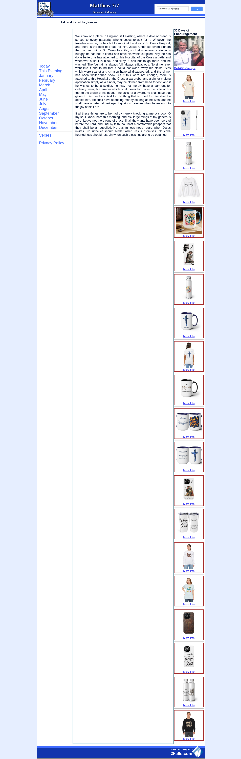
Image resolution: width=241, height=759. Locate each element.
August (45, 108)
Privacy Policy (51, 143)
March (44, 85)
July (42, 104)
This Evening (50, 71)
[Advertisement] (54, 45)
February (47, 80)
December (48, 127)
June (43, 99)
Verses (45, 135)
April (43, 89)
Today (44, 66)
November (48, 122)
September (49, 113)
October (46, 118)
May (43, 94)
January (46, 75)
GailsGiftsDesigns (184, 68)
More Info (189, 100)
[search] (172, 8)
